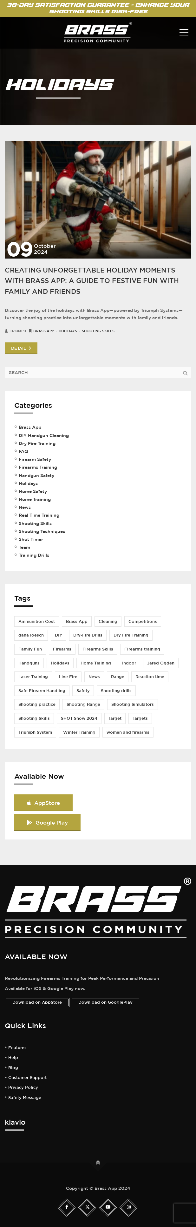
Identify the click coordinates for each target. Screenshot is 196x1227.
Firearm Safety (35, 459)
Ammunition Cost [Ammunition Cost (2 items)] (36, 621)
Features (17, 1047)
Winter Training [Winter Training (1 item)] (79, 732)
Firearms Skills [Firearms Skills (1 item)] (97, 649)
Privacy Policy (23, 1087)
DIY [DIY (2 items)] (58, 635)
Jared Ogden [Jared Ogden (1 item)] (160, 663)
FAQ (23, 451)
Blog (13, 1067)
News (25, 507)
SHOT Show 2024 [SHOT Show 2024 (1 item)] (79, 718)
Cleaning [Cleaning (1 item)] (108, 621)
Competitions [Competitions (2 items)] (142, 621)
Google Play (47, 822)
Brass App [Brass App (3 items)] (77, 621)
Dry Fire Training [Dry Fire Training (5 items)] (131, 635)
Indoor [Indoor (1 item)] (129, 663)
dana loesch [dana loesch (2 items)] (31, 635)
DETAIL (21, 348)
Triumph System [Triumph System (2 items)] (35, 732)
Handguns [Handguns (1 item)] (29, 663)
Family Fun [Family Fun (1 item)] (30, 649)
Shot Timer (31, 539)
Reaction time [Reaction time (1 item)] (149, 676)
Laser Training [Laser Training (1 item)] (33, 676)
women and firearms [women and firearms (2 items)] (128, 732)
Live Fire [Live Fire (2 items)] (68, 676)
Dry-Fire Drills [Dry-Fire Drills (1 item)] (87, 635)
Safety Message (24, 1097)
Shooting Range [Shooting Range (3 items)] (83, 704)
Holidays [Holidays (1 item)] (60, 663)
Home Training (35, 499)
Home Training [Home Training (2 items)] (96, 663)
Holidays (68, 331)
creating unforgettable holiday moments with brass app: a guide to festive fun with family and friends (92, 280)
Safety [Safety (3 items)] (83, 690)
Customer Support (27, 1077)
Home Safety (33, 491)
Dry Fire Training (37, 443)
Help (13, 1057)
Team (24, 547)
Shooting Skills (98, 331)
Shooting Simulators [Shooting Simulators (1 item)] (132, 704)
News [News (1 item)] (94, 676)
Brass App (43, 331)
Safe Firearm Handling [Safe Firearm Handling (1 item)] (41, 690)
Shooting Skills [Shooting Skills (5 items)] (34, 718)
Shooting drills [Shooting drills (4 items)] (116, 690)
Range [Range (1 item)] (117, 676)
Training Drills (34, 555)
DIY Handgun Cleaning (44, 435)
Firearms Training (38, 467)
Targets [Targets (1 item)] (140, 718)
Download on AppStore (37, 1002)
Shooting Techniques (42, 531)
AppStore (43, 803)
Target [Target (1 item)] (114, 718)
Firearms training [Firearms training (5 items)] (142, 649)
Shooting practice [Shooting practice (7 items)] (37, 704)
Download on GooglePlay (105, 1002)
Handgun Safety (36, 475)
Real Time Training (39, 515)
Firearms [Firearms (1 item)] (62, 649)
